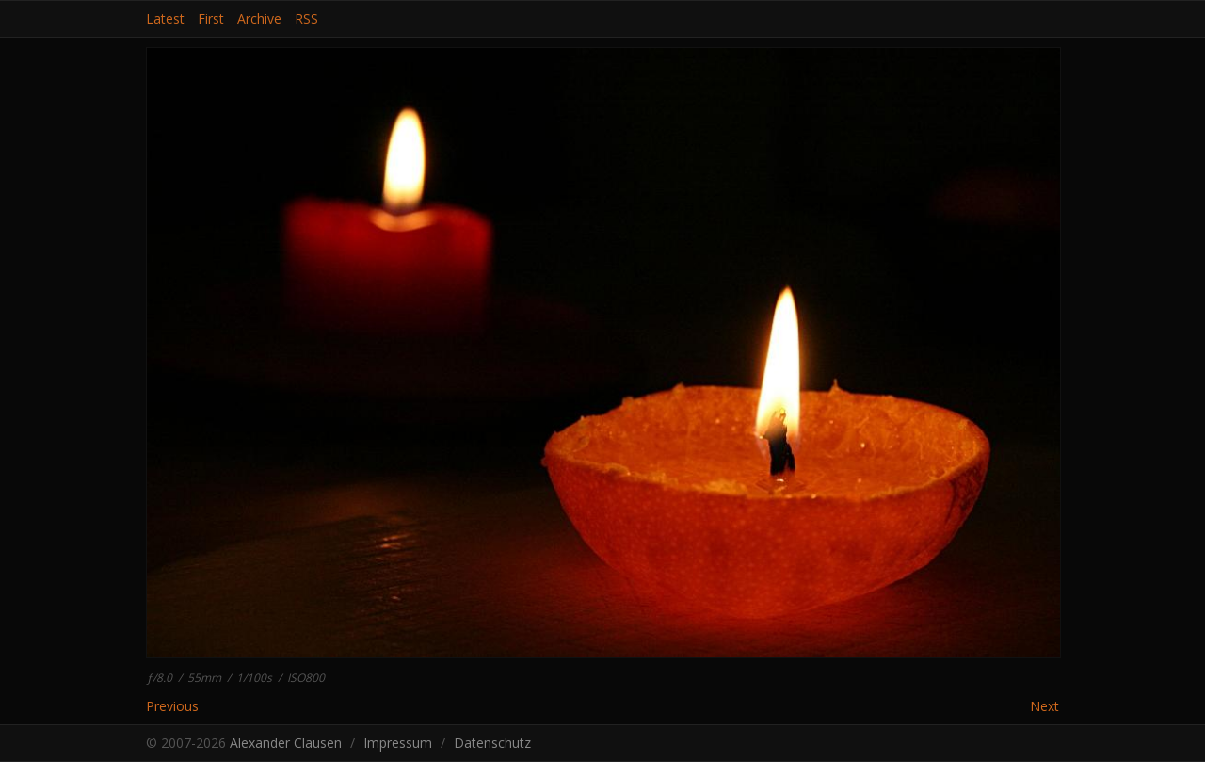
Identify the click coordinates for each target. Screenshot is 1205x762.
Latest (165, 18)
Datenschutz (492, 743)
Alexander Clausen (286, 743)
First (211, 18)
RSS (306, 18)
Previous (172, 706)
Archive (259, 18)
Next (1044, 706)
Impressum (397, 743)
